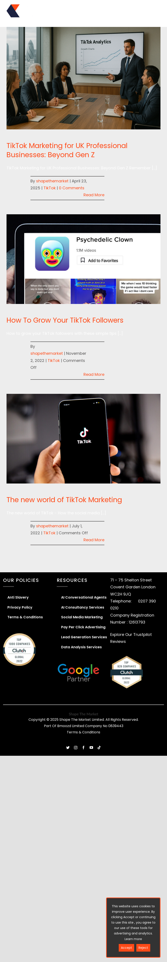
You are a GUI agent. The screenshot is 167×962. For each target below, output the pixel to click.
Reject (143, 947)
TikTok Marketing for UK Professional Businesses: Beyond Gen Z (67, 150)
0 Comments (71, 188)
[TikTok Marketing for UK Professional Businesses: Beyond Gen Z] (83, 78)
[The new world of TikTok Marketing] (83, 438)
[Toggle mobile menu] (157, 7)
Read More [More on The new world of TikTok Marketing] (94, 540)
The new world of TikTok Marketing (64, 500)
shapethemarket (52, 181)
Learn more (133, 939)
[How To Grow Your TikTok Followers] (83, 259)
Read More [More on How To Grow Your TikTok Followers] (94, 374)
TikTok (49, 188)
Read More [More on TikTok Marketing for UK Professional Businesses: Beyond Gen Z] (94, 195)
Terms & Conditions (83, 732)
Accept (126, 947)
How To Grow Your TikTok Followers (65, 320)
